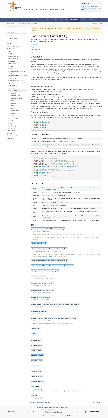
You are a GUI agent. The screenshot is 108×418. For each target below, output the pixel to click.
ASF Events (69, 415)
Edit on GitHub (97, 23)
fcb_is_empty (13, 108)
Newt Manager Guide (12, 136)
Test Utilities (11, 120)
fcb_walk (12, 115)
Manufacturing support (14, 126)
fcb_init (12, 105)
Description (34, 44)
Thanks (54, 415)
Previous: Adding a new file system (40, 402)
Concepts (9, 41)
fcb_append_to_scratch (16, 98)
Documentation (74, 19)
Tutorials (9, 43)
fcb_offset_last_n (14, 110)
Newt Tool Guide (11, 133)
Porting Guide (12, 63)
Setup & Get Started (12, 38)
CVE (98, 19)
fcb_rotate (12, 113)
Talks (66, 19)
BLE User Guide (11, 131)
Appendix (9, 141)
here (87, 28)
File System (11, 88)
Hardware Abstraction (14, 56)
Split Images (11, 61)
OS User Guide (14, 23)
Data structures (35, 49)
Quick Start (54, 19)
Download (83, 19)
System (10, 53)
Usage (33, 47)
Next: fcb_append (97, 402)
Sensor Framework (13, 118)
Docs (7, 23)
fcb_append (13, 93)
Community (92, 19)
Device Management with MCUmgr (17, 75)
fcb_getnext (13, 103)
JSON (10, 123)
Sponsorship (46, 415)
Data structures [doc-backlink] (39, 112)
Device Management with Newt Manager (16, 72)
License (37, 415)
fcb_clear (12, 100)
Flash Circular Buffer (13, 90)
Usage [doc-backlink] (34, 83)
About (61, 19)
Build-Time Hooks (13, 85)
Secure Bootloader (13, 58)
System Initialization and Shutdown (17, 83)
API (32, 52)
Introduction (10, 36)
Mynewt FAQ (10, 138)
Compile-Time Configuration (15, 80)
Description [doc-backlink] (37, 56)
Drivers (10, 68)
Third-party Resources (12, 46)
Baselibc (10, 66)
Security (61, 415)
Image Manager (12, 78)
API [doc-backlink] (33, 225)
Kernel (10, 51)
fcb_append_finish (15, 95)
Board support (12, 128)
